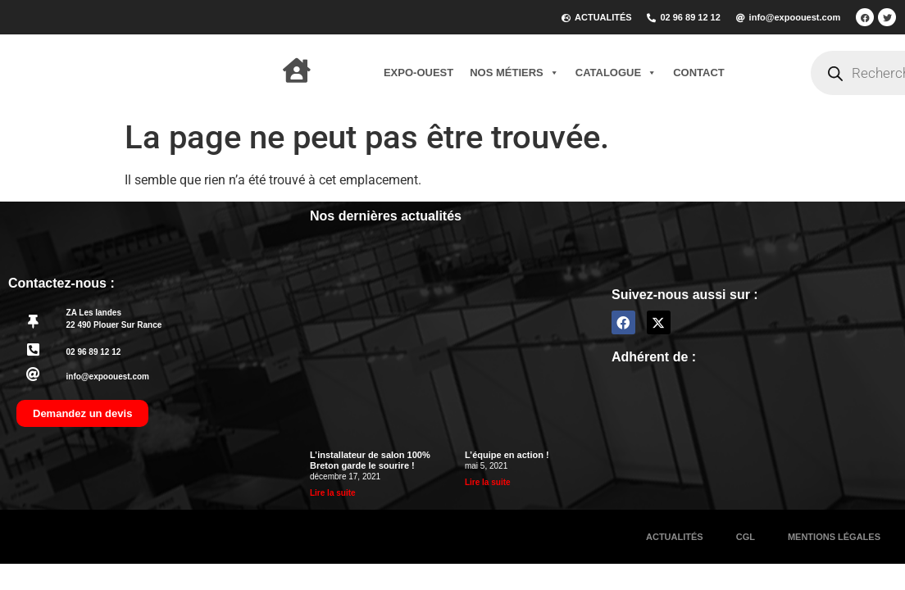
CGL (745, 537)
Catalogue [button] (616, 73)
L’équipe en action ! (507, 455)
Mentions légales (834, 537)
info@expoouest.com (107, 376)
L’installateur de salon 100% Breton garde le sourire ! (370, 460)
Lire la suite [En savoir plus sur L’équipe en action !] (488, 482)
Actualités (674, 537)
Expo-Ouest (418, 72)
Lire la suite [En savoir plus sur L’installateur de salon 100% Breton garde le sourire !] (333, 492)
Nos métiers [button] (514, 73)
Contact (699, 72)
